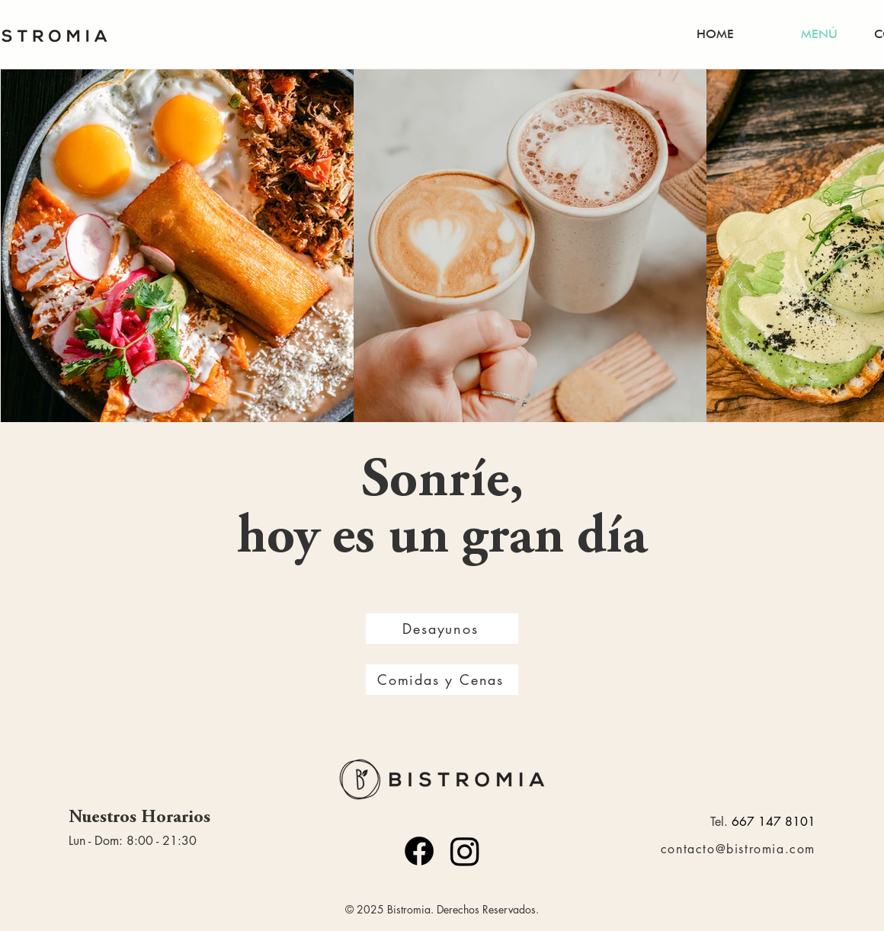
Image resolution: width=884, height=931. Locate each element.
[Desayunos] (442, 628)
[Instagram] (465, 851)
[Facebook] (419, 851)
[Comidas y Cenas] (442, 679)
